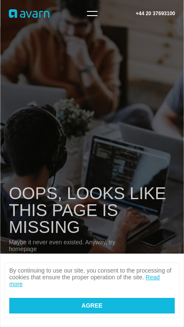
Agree (92, 305)
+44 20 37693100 (155, 13)
